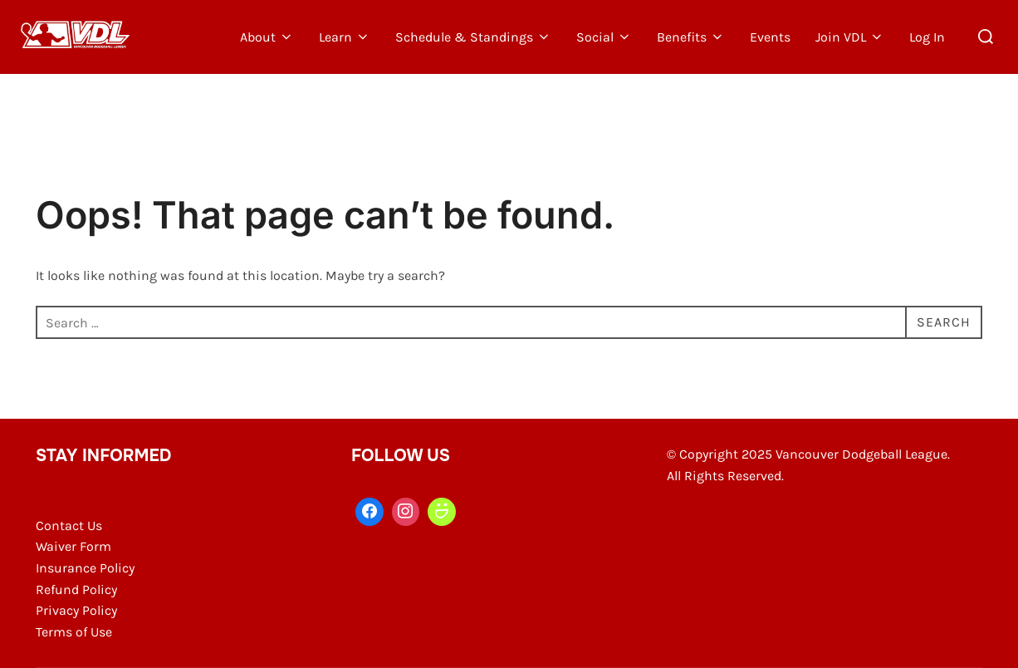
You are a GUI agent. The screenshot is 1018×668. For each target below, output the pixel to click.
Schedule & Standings (473, 37)
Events (770, 37)
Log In (927, 37)
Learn (344, 37)
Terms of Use (74, 632)
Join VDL (849, 37)
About (267, 37)
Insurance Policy (85, 568)
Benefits (691, 37)
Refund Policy (76, 589)
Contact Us (69, 525)
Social (604, 37)
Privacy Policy (76, 610)
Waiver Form (73, 546)
